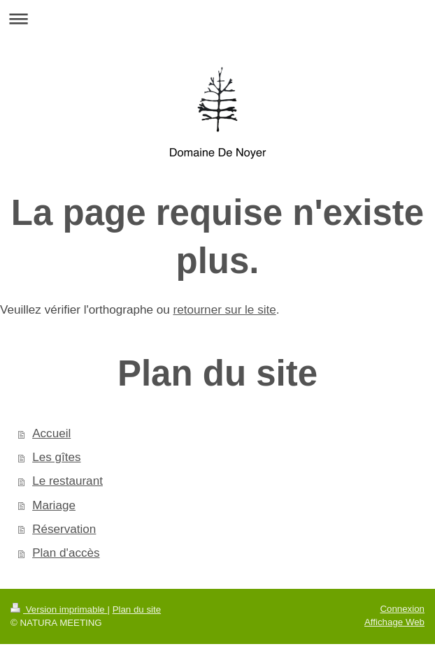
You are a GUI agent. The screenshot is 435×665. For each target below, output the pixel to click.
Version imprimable (58, 609)
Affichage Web (394, 622)
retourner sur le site (224, 309)
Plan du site (137, 609)
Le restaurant (67, 481)
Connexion (402, 609)
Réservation (64, 529)
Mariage (54, 505)
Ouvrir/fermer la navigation (217, 18)
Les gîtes (56, 457)
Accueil (51, 433)
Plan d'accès (65, 553)
